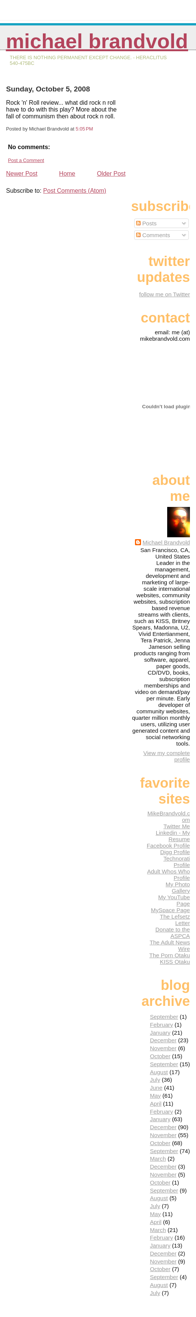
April (155, 1103)
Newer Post (22, 173)
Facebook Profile (168, 845)
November (163, 1048)
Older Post (111, 173)
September (164, 1016)
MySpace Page (170, 910)
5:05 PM (84, 129)
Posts (146, 223)
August (159, 1072)
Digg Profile (175, 852)
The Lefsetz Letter (175, 919)
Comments (153, 235)
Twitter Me (176, 826)
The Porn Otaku (169, 955)
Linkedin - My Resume (173, 835)
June (156, 1087)
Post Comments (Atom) (74, 190)
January (160, 1032)
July (155, 1079)
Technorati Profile (176, 861)
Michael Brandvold (97, 41)
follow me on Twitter (164, 294)
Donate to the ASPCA (172, 932)
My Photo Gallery (178, 887)
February (161, 1024)
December (163, 1040)
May (155, 1095)
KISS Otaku (175, 961)
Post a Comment (26, 160)
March (158, 1158)
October (160, 1056)
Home (67, 173)
